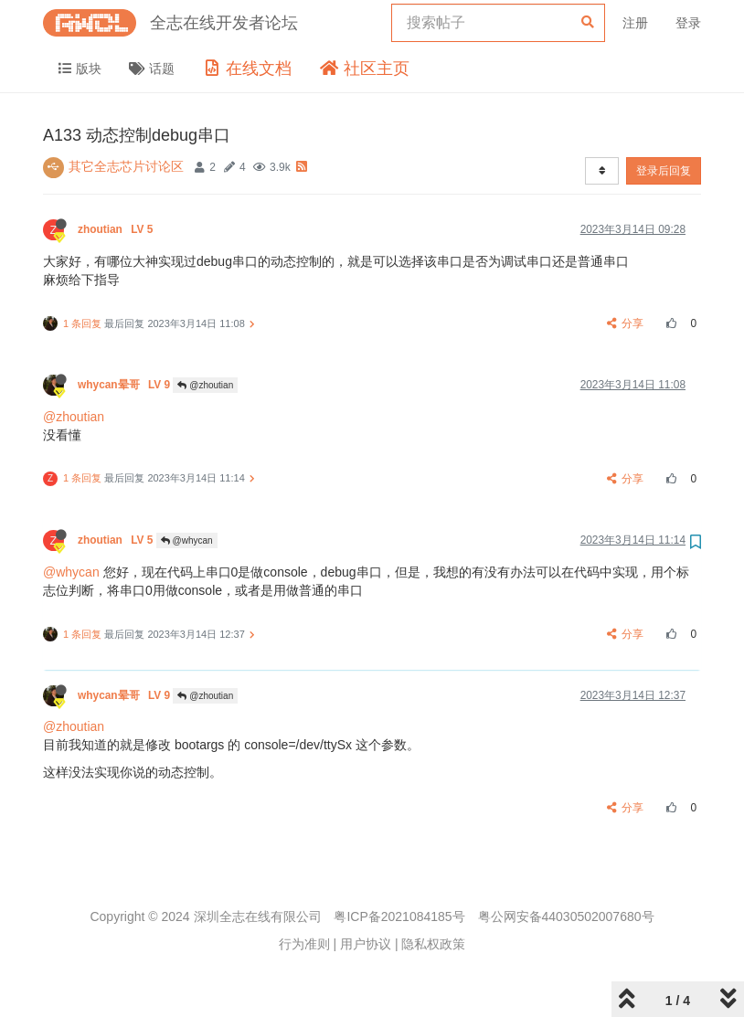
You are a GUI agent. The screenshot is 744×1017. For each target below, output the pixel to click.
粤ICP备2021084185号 (399, 916)
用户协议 (365, 944)
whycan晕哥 (125, 384)
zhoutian (117, 229)
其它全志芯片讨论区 (126, 166)
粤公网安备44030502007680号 (566, 916)
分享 (625, 323)
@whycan (187, 540)
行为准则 (304, 944)
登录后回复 (663, 170)
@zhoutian (205, 385)
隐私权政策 (433, 944)
